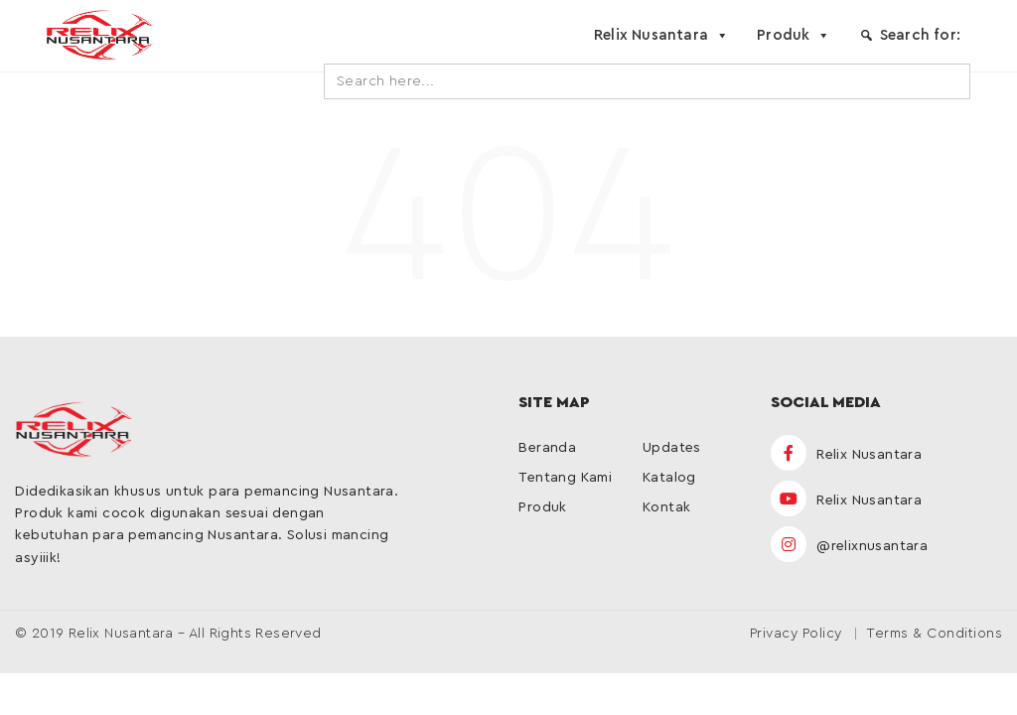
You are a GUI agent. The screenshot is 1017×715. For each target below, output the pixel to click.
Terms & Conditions (934, 634)
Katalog (669, 478)
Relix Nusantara (661, 35)
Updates (672, 448)
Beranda (547, 448)
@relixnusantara (849, 546)
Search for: (920, 35)
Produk (793, 35)
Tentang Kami (565, 478)
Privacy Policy (796, 634)
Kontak (666, 507)
